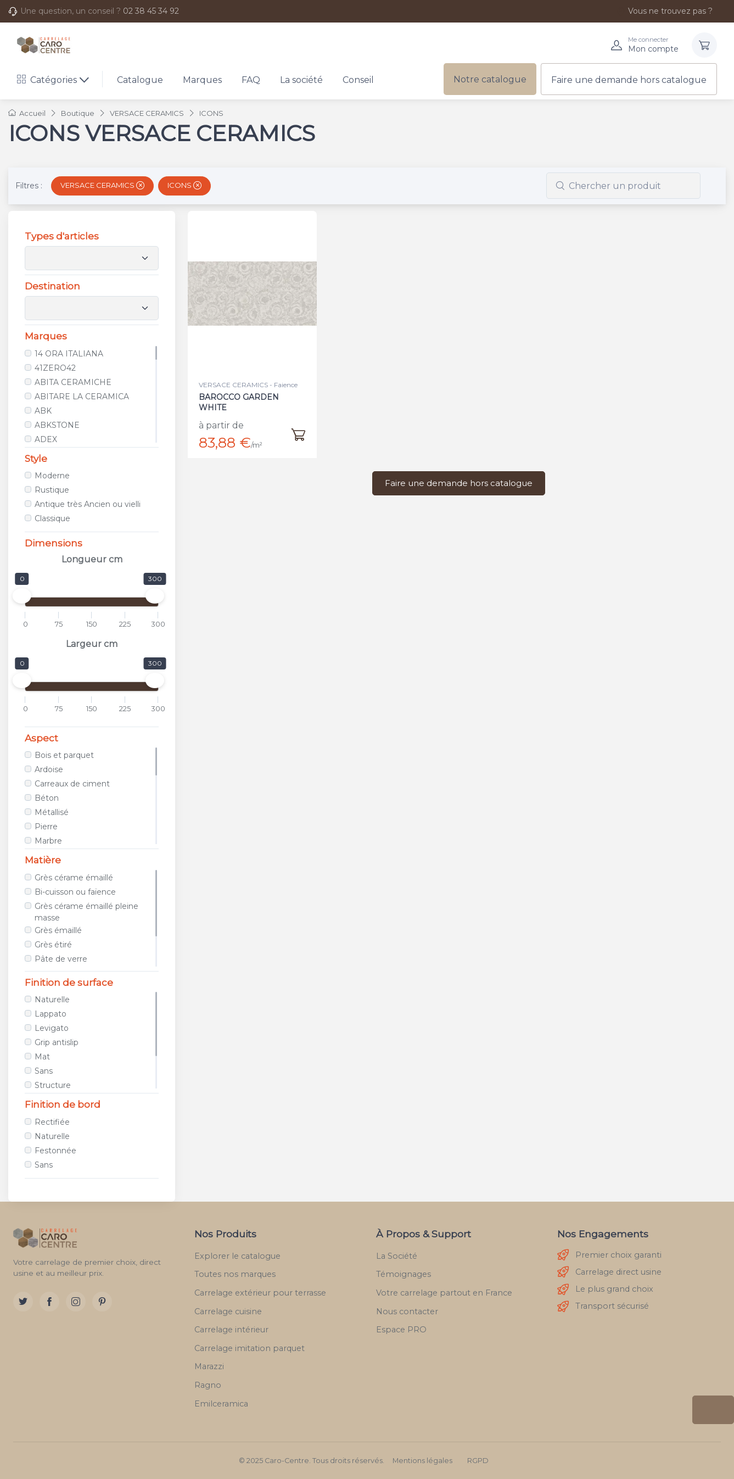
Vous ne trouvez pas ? (664, 11)
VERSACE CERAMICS (102, 185)
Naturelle (52, 999)
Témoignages (403, 1274)
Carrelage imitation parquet (249, 1348)
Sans (44, 1071)
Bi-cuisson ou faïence (75, 892)
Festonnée (55, 1151)
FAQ (251, 80)
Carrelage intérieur (231, 1330)
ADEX (46, 439)
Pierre (46, 826)
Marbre (48, 841)
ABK (43, 411)
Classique (52, 518)
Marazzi (209, 1366)
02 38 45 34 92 (151, 11)
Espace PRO (401, 1330)
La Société (396, 1256)
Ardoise (49, 769)
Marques (202, 80)
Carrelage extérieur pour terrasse (260, 1293)
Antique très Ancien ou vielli (88, 504)
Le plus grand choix (605, 1290)
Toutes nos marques (235, 1274)
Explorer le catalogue (237, 1256)
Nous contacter (407, 1311)
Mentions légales (422, 1460)
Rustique (52, 490)
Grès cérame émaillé (74, 878)
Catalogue (140, 80)
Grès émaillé (58, 930)
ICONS (184, 185)
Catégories (47, 80)
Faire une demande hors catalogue (629, 80)
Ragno (207, 1385)
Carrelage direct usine (609, 1272)
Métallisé (52, 812)
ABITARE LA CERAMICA (82, 396)
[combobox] (623, 185)
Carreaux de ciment (72, 784)
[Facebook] (49, 1301)
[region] (92, 394)
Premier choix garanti (609, 1255)
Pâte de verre (61, 959)
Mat (42, 1057)
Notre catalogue (489, 79)
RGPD (478, 1460)
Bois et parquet (64, 755)
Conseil (358, 80)
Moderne (52, 476)
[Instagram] (76, 1301)
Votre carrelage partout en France (444, 1293)
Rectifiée (52, 1122)
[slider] (22, 596)
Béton (47, 798)
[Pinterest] (102, 1301)
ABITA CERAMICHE (73, 382)
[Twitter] (23, 1301)
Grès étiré (53, 945)
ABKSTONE (57, 425)
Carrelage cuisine (228, 1311)
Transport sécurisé (603, 1307)
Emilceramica (221, 1404)
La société (301, 80)
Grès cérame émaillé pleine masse (86, 912)
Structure (53, 1085)
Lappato (50, 1014)
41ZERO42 (55, 368)
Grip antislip (57, 1042)
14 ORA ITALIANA (69, 354)
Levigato (52, 1028)
